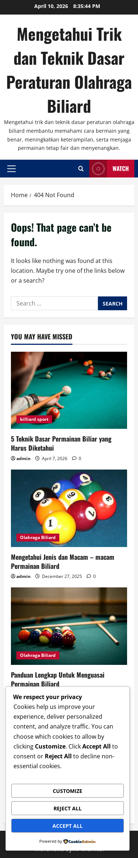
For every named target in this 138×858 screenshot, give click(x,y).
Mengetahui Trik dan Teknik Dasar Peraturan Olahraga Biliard (69, 69)
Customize (67, 790)
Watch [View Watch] (109, 168)
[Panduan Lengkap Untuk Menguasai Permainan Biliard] (69, 626)
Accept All (67, 825)
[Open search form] (81, 168)
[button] (11, 168)
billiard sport (34, 419)
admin (23, 458)
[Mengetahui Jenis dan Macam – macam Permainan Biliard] (69, 508)
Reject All (68, 808)
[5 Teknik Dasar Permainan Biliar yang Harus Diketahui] (69, 390)
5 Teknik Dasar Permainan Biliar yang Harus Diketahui (61, 443)
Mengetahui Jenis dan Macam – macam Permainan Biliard (62, 561)
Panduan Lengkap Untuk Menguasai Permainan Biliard (58, 679)
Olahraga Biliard (38, 537)
